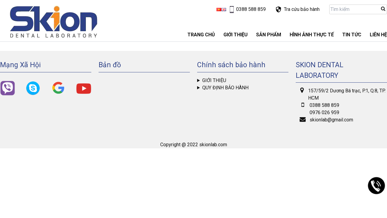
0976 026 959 (324, 112)
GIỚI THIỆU (235, 35)
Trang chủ (201, 35)
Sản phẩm (268, 35)
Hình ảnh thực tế (312, 35)
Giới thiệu (214, 80)
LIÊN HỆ (378, 35)
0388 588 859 (324, 105)
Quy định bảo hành (225, 88)
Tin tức (351, 35)
